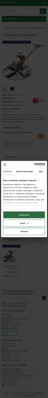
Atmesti (24, 231)
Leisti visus (24, 215)
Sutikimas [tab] (7, 171)
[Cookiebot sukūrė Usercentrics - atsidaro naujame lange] (34, 164)
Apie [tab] (41, 171)
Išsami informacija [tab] (24, 171)
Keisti (24, 223)
